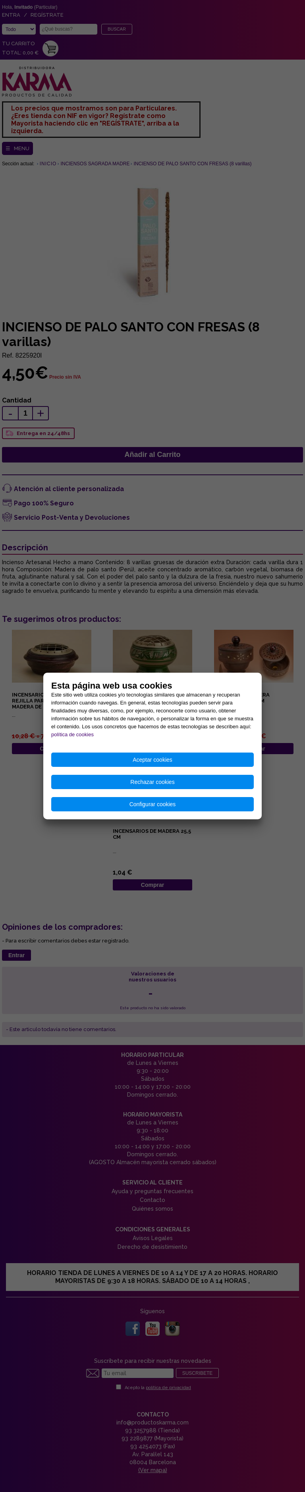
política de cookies (72, 734)
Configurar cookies (152, 804)
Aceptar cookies (152, 760)
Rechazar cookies (152, 782)
